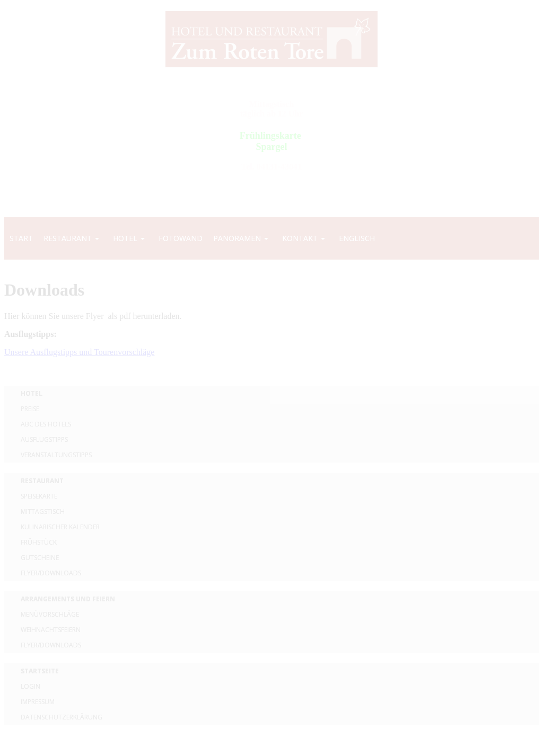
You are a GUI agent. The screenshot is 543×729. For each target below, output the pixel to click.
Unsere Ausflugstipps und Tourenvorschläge (79, 352)
